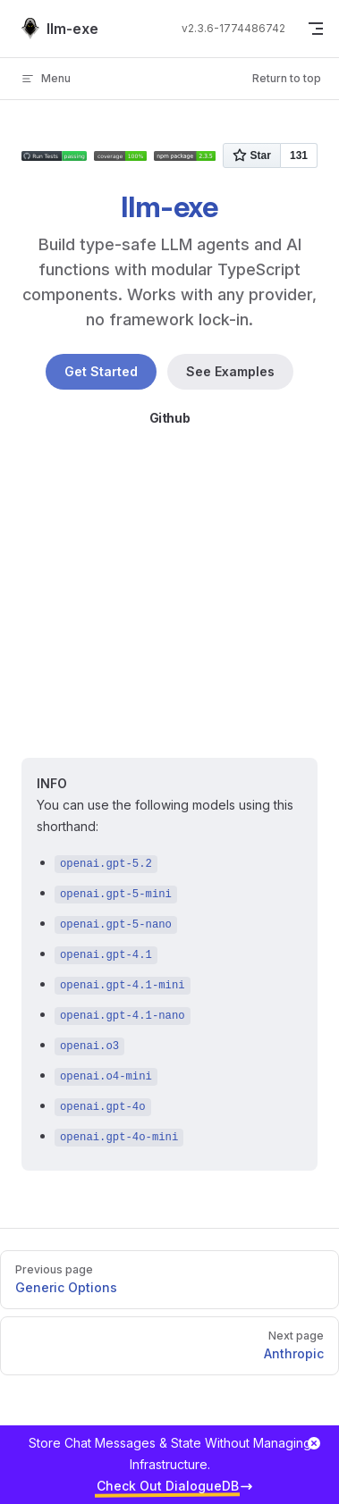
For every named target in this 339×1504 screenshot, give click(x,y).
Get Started (101, 371)
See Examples (230, 371)
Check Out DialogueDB (168, 1485)
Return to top (286, 78)
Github (170, 417)
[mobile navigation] (316, 28)
